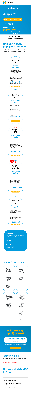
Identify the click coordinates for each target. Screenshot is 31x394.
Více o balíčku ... (16, 177)
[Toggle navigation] (26, 2)
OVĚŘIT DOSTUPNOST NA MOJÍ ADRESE (12, 19)
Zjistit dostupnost (15, 86)
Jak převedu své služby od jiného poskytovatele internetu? (12, 379)
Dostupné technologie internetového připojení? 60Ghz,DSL (12, 384)
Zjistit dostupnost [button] (15, 348)
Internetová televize (8, 391)
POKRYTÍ (8, 244)
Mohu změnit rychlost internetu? (11, 388)
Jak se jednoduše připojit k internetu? (13, 376)
